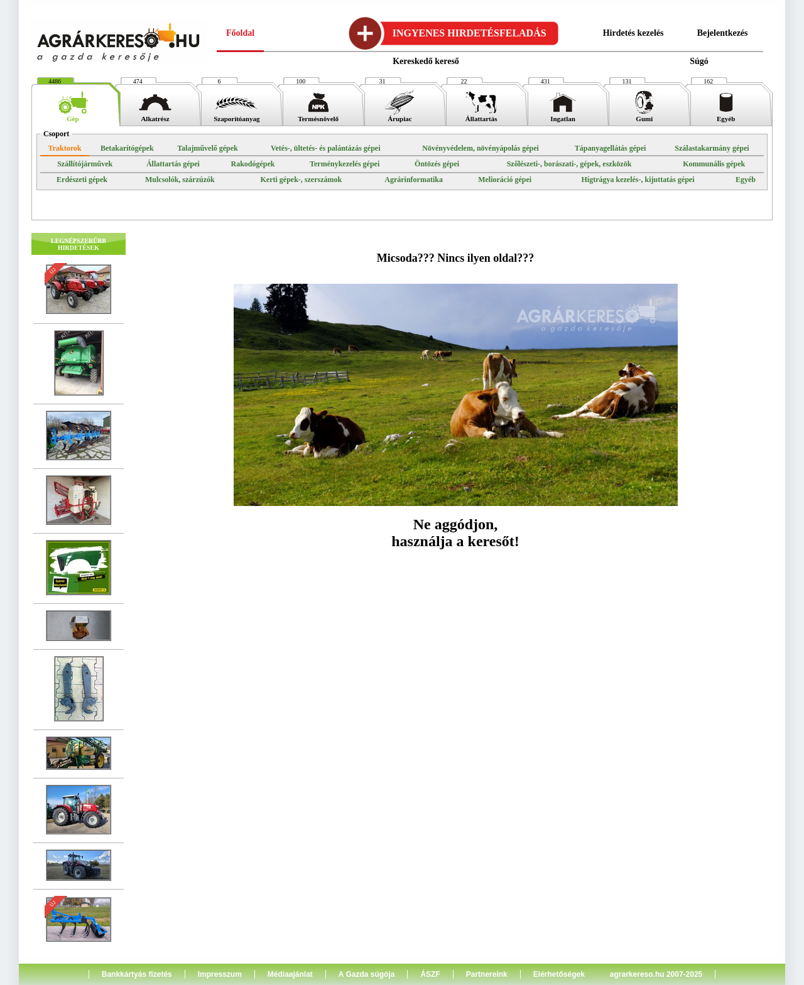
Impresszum (220, 974)
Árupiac (399, 115)
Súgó (699, 61)
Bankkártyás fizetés (137, 974)
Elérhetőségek (559, 974)
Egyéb (726, 115)
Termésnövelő (318, 115)
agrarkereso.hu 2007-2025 (656, 974)
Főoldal (240, 33)
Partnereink (487, 974)
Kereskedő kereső (426, 61)
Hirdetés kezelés (633, 33)
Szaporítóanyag (236, 115)
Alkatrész (155, 115)
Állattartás (481, 115)
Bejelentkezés (722, 33)
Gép (73, 115)
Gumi (644, 115)
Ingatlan (563, 115)
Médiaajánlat (290, 974)
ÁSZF (430, 974)
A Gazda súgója (367, 974)
